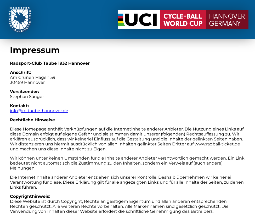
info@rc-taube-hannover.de (39, 110)
